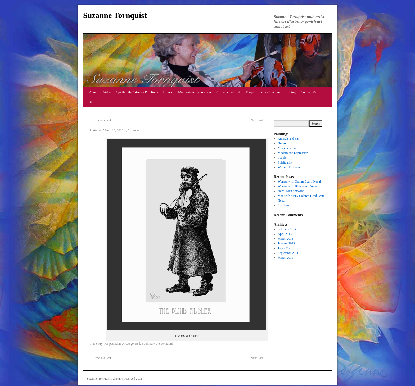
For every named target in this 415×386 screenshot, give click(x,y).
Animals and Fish (228, 92)
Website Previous (289, 167)
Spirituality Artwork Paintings (137, 92)
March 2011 (285, 258)
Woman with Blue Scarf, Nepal (298, 186)
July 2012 (284, 248)
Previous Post (100, 120)
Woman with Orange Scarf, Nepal (299, 181)
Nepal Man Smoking (291, 191)
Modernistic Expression (194, 92)
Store (92, 102)
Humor (168, 92)
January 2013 (286, 243)
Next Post (259, 120)
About (93, 92)
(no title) (283, 205)
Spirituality (285, 162)
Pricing (291, 92)
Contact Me (309, 92)
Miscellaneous (270, 92)
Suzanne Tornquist (115, 15)
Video (107, 92)
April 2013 (285, 234)
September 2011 (288, 253)
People (250, 92)
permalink (167, 344)
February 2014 (287, 229)
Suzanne (133, 130)
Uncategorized (130, 344)
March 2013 (285, 238)
